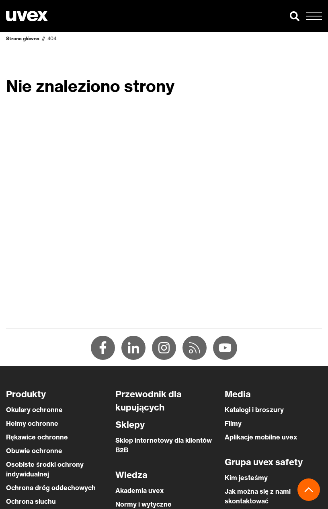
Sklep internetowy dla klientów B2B (163, 445)
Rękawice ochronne (37, 437)
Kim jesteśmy (246, 478)
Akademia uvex (139, 490)
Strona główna (22, 38)
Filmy (233, 423)
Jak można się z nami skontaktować (258, 496)
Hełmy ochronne (32, 423)
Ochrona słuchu (31, 501)
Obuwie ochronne (34, 451)
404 (51, 38)
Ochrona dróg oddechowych (51, 488)
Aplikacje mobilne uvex (261, 437)
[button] (295, 16)
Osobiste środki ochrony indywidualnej (45, 469)
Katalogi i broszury (254, 410)
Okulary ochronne (34, 410)
